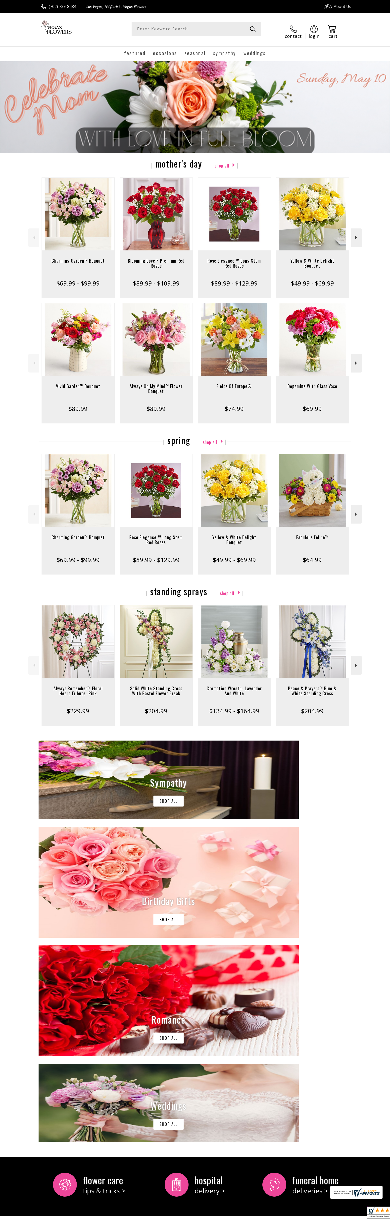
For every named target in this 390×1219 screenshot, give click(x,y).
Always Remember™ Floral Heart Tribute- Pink (78, 685)
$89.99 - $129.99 (234, 278)
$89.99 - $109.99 (156, 278)
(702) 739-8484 (62, 6)
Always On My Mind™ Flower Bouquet (156, 383)
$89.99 (78, 403)
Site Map (338, 1213)
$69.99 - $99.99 (78, 278)
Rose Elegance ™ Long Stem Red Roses (234, 258)
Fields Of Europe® (234, 381)
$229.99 (78, 705)
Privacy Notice (272, 1213)
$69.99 (312, 403)
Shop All (222, 159)
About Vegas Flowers (62, 1016)
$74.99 (234, 403)
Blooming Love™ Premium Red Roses (156, 258)
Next (356, 232)
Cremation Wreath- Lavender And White (234, 685)
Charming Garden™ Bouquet (78, 255)
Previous (33, 232)
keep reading (69, 1027)
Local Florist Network (307, 1213)
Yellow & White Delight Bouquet (312, 258)
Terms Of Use (243, 1213)
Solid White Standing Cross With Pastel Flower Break (156, 685)
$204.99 (156, 705)
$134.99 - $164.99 (234, 705)
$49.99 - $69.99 (312, 278)
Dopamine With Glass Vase (312, 381)
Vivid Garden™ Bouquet (78, 381)
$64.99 (312, 554)
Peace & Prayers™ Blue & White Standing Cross (312, 685)
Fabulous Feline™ (312, 532)
